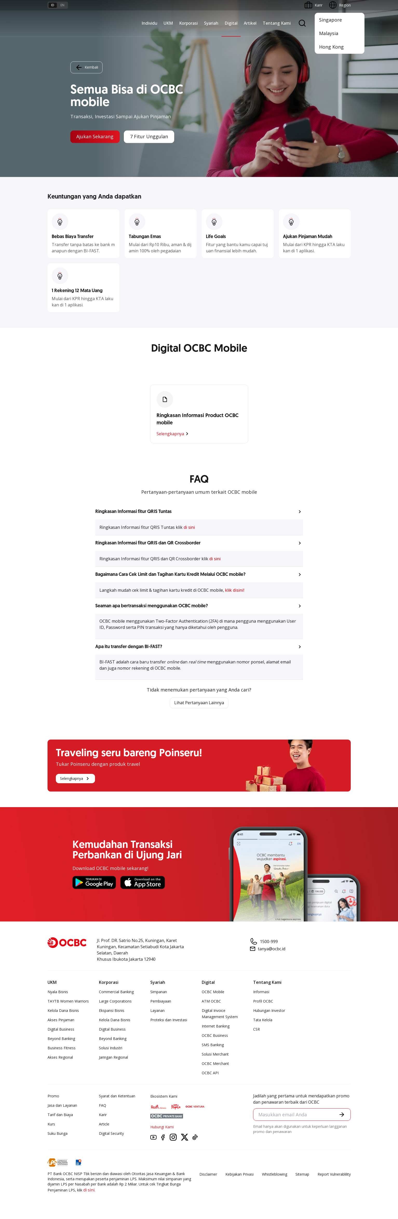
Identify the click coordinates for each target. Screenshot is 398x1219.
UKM (168, 23)
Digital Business (61, 1029)
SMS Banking (213, 1044)
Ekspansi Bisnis (111, 1010)
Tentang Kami (277, 23)
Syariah (211, 23)
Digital (231, 23)
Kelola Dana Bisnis (63, 1010)
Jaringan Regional (113, 1057)
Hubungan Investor (269, 1010)
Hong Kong (331, 47)
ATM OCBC (211, 1001)
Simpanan (158, 991)
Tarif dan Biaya (60, 1114)
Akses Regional (60, 1057)
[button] (199, 511)
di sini (189, 527)
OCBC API (210, 1072)
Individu (149, 23)
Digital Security (111, 1133)
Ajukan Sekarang (95, 137)
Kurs (51, 1124)
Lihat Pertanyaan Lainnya (199, 703)
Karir (103, 1114)
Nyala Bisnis (58, 991)
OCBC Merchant (215, 1063)
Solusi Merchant (215, 1054)
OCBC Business (215, 1035)
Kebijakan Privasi (239, 1174)
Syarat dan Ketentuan (117, 1095)
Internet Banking (216, 1026)
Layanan (157, 1010)
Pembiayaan (160, 1001)
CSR (256, 1029)
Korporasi (188, 23)
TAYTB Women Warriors (68, 1001)
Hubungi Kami (162, 1126)
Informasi (261, 991)
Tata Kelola (262, 1019)
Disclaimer (208, 1174)
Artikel (250, 23)
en (62, 5)
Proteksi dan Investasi (168, 1019)
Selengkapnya (173, 434)
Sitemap (302, 1174)
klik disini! (234, 590)
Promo (53, 1095)
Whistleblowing (274, 1174)
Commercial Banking (116, 991)
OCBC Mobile (213, 991)
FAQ (102, 1105)
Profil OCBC (263, 1001)
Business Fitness (62, 1047)
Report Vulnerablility (334, 1174)
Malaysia (328, 33)
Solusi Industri (110, 1047)
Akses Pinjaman (61, 1019)
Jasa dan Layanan (62, 1105)
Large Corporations (115, 1001)
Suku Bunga (58, 1133)
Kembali (86, 67)
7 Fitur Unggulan (149, 137)
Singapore (330, 20)
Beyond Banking (61, 1038)
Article (104, 1124)
